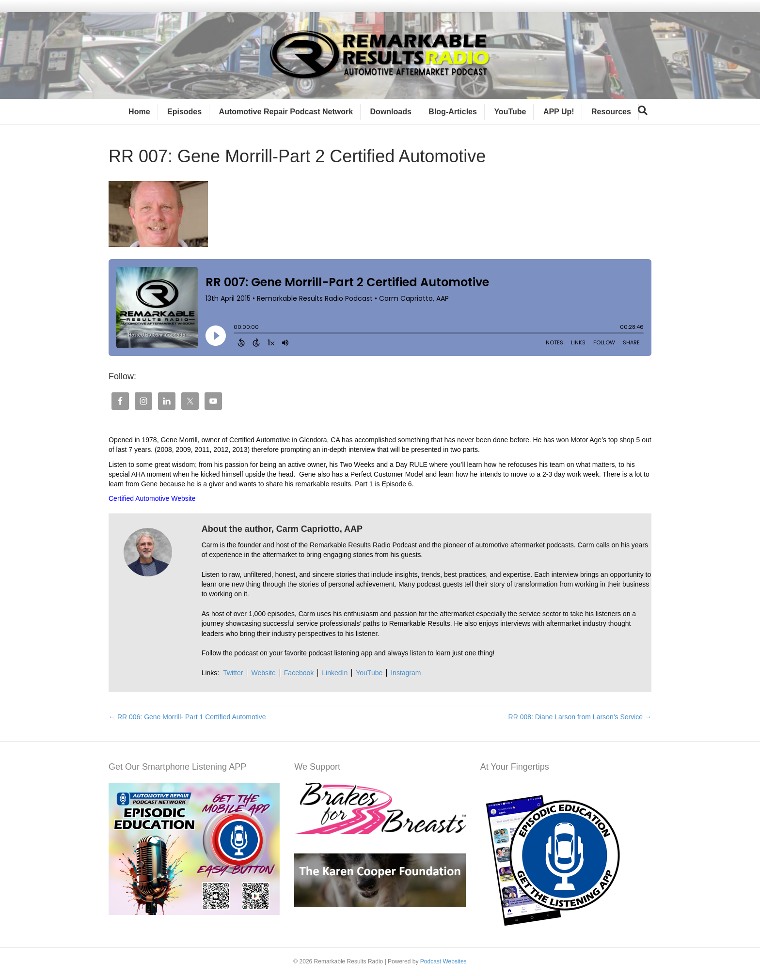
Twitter (233, 673)
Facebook (299, 673)
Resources (611, 112)
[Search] (642, 110)
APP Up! (558, 112)
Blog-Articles (452, 112)
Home (139, 112)
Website (263, 673)
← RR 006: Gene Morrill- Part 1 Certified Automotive (187, 717)
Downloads (391, 112)
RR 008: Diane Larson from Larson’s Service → (579, 717)
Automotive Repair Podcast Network (286, 112)
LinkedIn (335, 673)
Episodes (184, 112)
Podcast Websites (443, 961)
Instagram (406, 673)
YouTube (510, 112)
